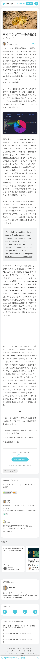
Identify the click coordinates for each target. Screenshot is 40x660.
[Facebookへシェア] (15, 612)
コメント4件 (7, 531)
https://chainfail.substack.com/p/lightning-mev (19, 510)
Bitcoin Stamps (9, 158)
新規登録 (29, 3)
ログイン (21, 3)
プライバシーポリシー (10, 653)
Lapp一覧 (22, 651)
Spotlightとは (11, 648)
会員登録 (12, 466)
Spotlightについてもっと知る (14, 658)
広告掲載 (22, 653)
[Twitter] (13, 587)
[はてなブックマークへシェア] (25, 612)
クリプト (10, 471)
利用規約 (29, 651)
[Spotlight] (8, 3)
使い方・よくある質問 (24, 648)
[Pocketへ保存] (35, 612)
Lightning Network (12, 651)
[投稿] (36, 3)
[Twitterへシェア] (5, 612)
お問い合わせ (30, 653)
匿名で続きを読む (20, 459)
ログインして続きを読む (23, 466)
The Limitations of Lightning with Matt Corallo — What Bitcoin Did (19, 255)
